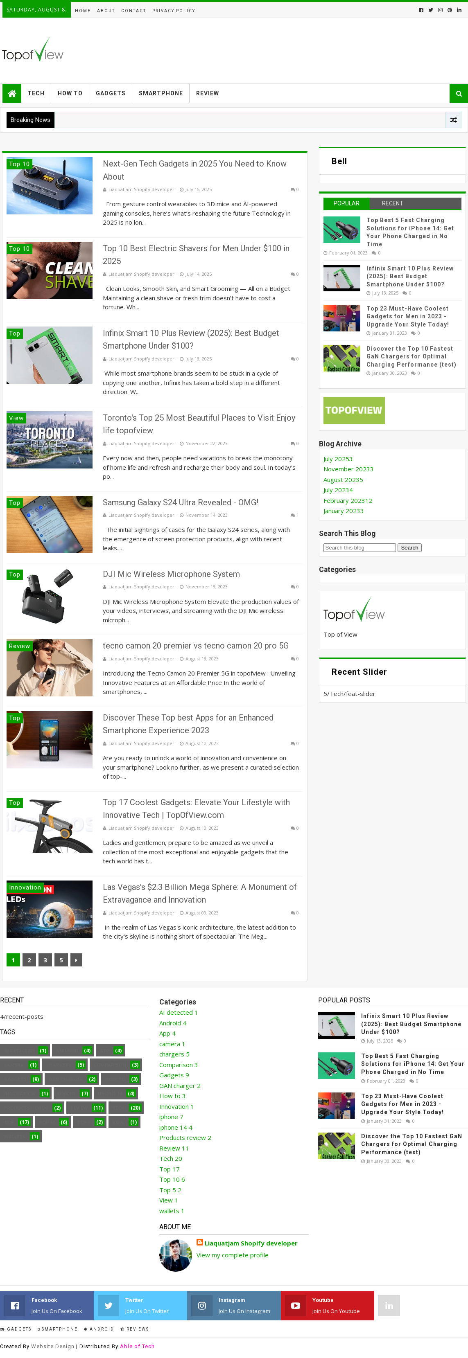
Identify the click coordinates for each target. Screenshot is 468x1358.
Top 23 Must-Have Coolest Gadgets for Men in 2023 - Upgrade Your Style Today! (407, 316)
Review (207, 93)
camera (14, 1065)
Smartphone (161, 93)
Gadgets (111, 93)
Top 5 (83, 1122)
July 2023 (338, 490)
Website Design (53, 1346)
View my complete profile (233, 1255)
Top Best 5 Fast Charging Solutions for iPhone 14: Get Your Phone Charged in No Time (413, 1064)
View (118, 1122)
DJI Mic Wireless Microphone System (171, 574)
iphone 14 (110, 1093)
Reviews (134, 1329)
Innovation (19, 1093)
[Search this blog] (359, 547)
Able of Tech (137, 1346)
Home (83, 11)
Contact (133, 11)
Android (67, 1050)
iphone (67, 1093)
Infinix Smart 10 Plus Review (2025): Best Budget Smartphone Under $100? (410, 276)
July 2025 (338, 459)
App (104, 1050)
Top (9, 1122)
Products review (26, 1108)
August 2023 (343, 479)
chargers (59, 1065)
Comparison (110, 1065)
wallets (14, 1136)
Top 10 (47, 1122)
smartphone (58, 1329)
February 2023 (348, 500)
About (106, 11)
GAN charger (66, 1079)
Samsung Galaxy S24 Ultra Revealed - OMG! (180, 502)
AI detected (19, 1050)
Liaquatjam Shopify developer (251, 1243)
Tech (36, 93)
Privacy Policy (173, 11)
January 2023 (343, 511)
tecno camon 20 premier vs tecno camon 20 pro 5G (196, 646)
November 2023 (348, 469)
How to (70, 93)
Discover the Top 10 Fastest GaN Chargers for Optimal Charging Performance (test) (411, 356)
